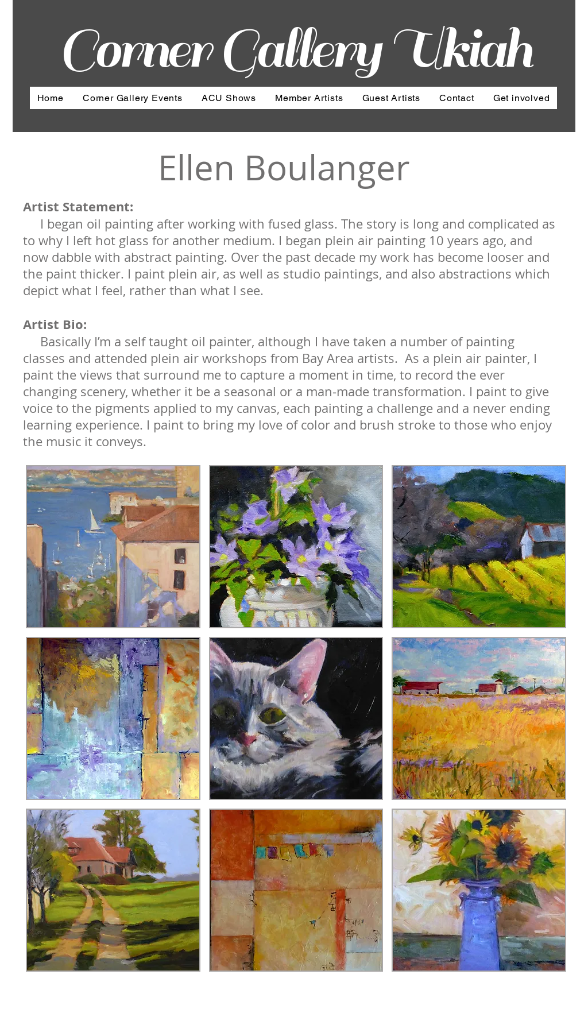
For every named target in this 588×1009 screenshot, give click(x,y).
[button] (113, 546)
